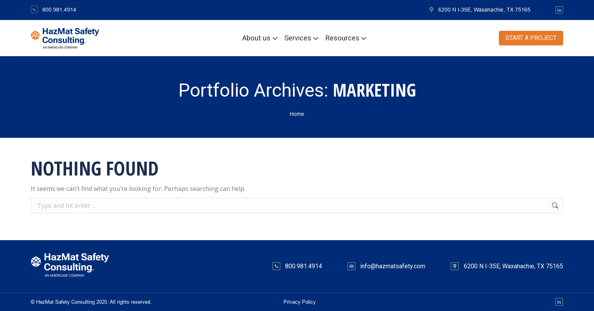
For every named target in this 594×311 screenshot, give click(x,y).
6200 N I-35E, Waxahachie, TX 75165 (479, 10)
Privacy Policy (300, 301)
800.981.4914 (53, 9)
